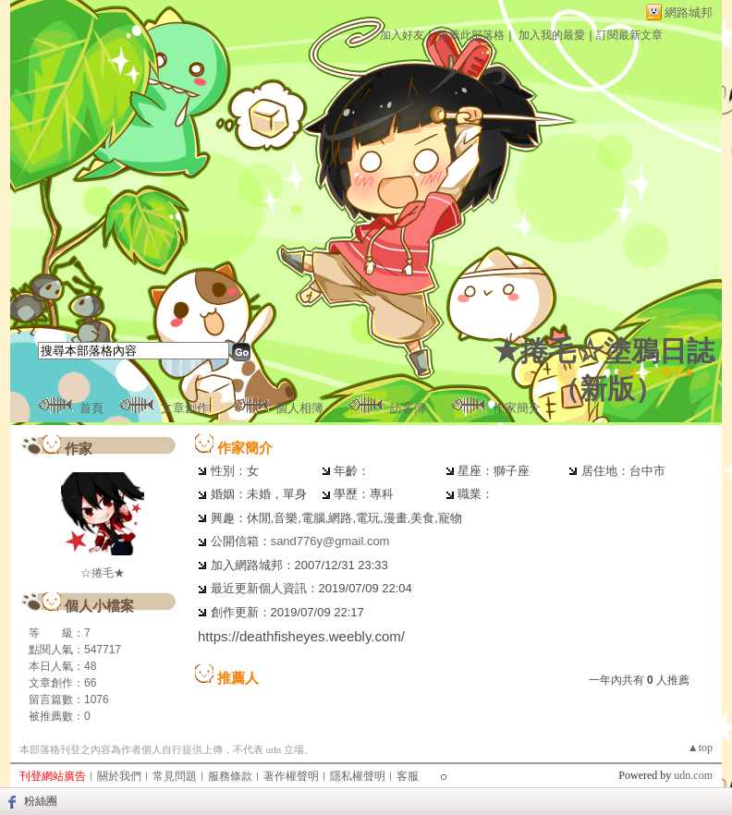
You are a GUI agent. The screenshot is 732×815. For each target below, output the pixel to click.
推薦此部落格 (471, 35)
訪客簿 (408, 408)
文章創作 (185, 408)
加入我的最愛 (551, 35)
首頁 (91, 408)
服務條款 (230, 776)
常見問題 (174, 776)
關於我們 (119, 776)
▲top (700, 747)
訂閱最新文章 (629, 35)
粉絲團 (40, 801)
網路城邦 (689, 12)
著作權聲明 (291, 776)
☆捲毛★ (102, 572)
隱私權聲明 (357, 776)
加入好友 (402, 35)
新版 (607, 388)
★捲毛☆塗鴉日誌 (603, 350)
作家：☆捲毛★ (655, 372)
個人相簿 (299, 408)
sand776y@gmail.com (330, 541)
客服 (407, 776)
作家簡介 (517, 408)
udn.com (693, 775)
